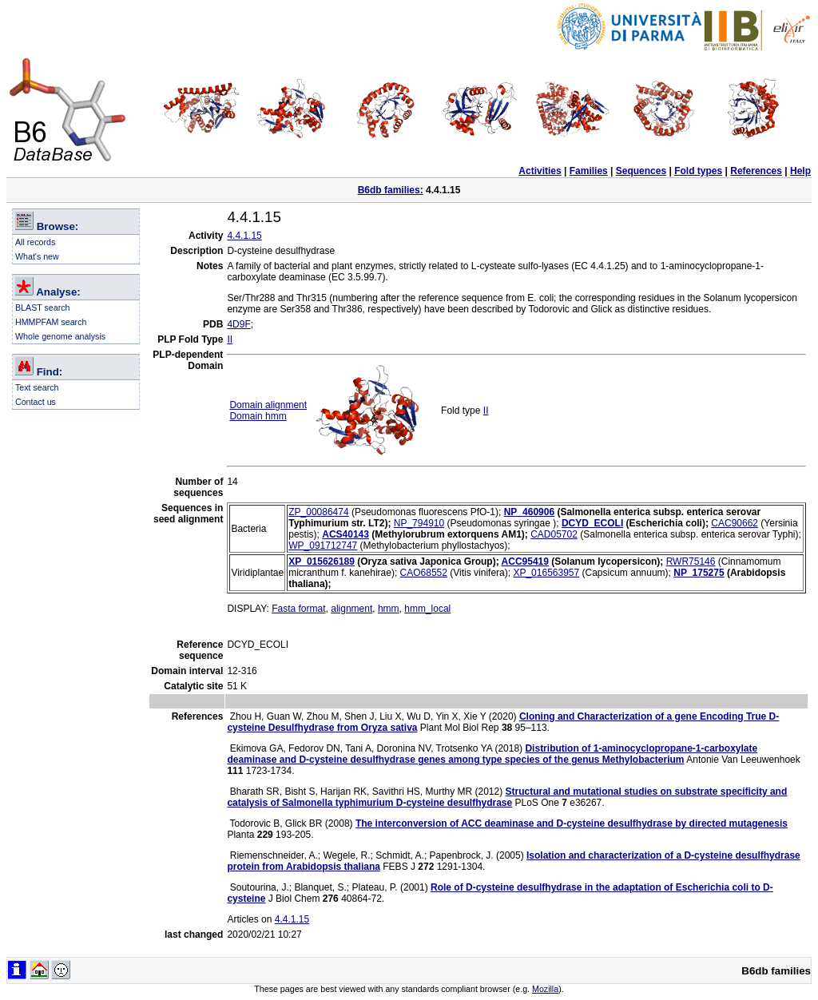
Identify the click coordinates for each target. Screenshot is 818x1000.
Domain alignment (268, 405)
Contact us (35, 402)
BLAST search (42, 307)
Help (800, 171)
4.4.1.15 (244, 235)
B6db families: (390, 190)
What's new (37, 256)
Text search (37, 387)
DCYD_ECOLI (592, 523)
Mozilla (545, 989)
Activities (539, 171)
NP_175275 (698, 572)
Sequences (641, 171)
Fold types (698, 171)
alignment (351, 608)
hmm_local (427, 608)
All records (35, 242)
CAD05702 (554, 534)
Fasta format (298, 608)
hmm (388, 608)
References (756, 171)
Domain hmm (257, 416)
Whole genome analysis (60, 336)
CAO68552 (423, 572)
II (229, 339)
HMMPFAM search (50, 322)
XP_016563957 (546, 572)
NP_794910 (419, 523)
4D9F (238, 324)
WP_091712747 (322, 545)
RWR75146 (691, 561)
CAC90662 (734, 523)
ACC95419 (525, 561)
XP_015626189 (321, 561)
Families (589, 171)
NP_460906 (529, 512)
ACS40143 (345, 534)
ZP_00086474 (318, 512)
